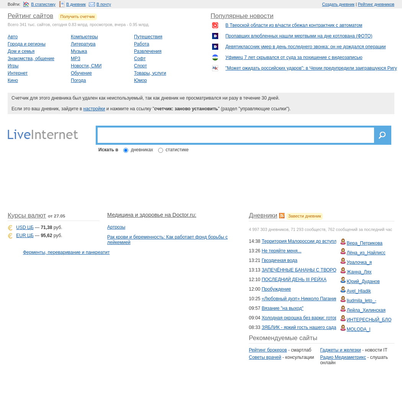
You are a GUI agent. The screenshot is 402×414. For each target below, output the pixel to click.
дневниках (142, 149)
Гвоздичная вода (279, 260)
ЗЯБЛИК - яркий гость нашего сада (298, 327)
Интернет (18, 73)
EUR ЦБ (24, 235)
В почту (103, 4)
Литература (83, 44)
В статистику (43, 4)
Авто (13, 36)
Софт (139, 58)
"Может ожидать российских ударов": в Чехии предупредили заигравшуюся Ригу (311, 68)
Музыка (79, 51)
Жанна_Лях (359, 272)
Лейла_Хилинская (366, 310)
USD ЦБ (24, 227)
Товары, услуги (150, 73)
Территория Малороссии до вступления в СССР (312, 241)
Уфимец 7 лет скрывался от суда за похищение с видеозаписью (294, 57)
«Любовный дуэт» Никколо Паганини (300, 298)
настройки (94, 108)
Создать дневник (338, 4)
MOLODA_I (359, 329)
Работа (141, 44)
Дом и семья (21, 51)
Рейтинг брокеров (268, 350)
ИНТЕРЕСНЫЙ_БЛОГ (370, 319)
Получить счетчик (77, 16)
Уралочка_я (359, 262)
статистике (177, 149)
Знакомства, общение (31, 58)
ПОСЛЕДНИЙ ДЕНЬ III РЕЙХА (293, 279)
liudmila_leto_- (361, 300)
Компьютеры (84, 36)
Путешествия (148, 36)
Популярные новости (242, 16)
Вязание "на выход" (282, 308)
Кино (13, 80)
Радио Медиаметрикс (343, 357)
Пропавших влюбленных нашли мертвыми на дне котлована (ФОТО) (299, 36)
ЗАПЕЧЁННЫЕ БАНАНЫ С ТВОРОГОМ (303, 270)
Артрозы (116, 227)
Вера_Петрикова (364, 243)
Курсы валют (27, 215)
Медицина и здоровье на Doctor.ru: (151, 215)
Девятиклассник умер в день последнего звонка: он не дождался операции (306, 46)
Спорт (140, 66)
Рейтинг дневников (376, 4)
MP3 (75, 58)
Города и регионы (27, 44)
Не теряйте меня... (281, 251)
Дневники (263, 215)
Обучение (81, 73)
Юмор (140, 80)
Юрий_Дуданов (363, 281)
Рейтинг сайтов (30, 16)
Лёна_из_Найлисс (366, 252)
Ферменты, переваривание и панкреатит (66, 252)
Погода (78, 80)
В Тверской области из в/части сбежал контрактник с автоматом (294, 25)
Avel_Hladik (359, 291)
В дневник (76, 4)
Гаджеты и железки (340, 350)
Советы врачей (265, 357)
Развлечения (148, 51)
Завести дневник (304, 216)
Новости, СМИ (86, 66)
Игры (13, 66)
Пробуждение (276, 289)
